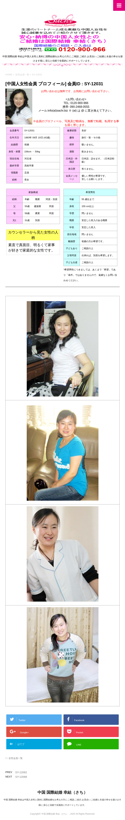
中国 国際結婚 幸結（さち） (62, 792)
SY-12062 (21, 772)
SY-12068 (21, 776)
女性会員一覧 (16, 758)
